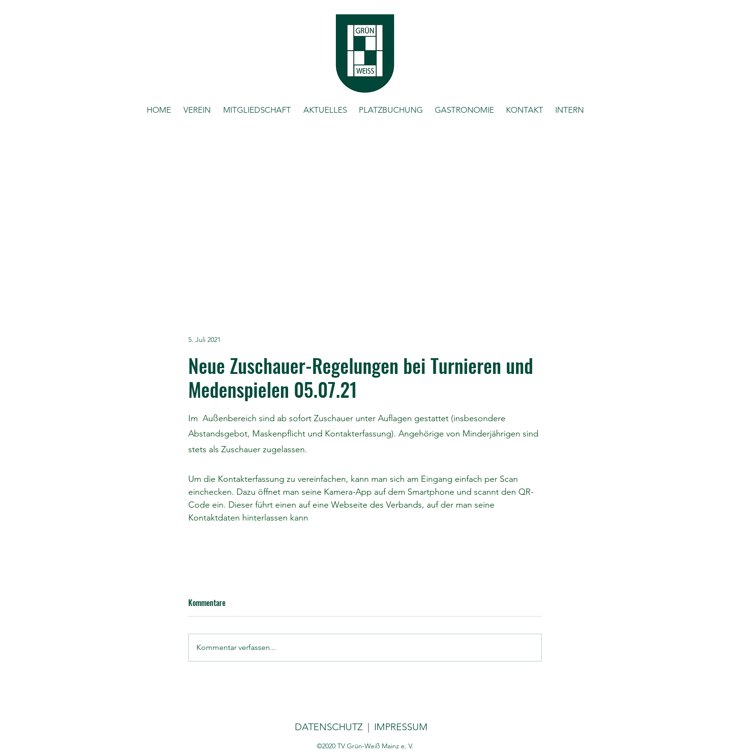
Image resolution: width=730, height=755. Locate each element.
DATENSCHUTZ (329, 727)
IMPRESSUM (400, 727)
